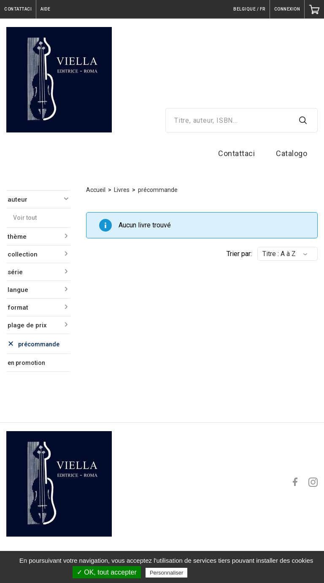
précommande (158, 189)
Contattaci (236, 153)
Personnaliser (167, 573)
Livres (122, 189)
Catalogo (291, 153)
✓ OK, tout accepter (107, 572)
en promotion (26, 362)
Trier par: (239, 254)
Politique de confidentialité (226, 572)
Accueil (95, 189)
